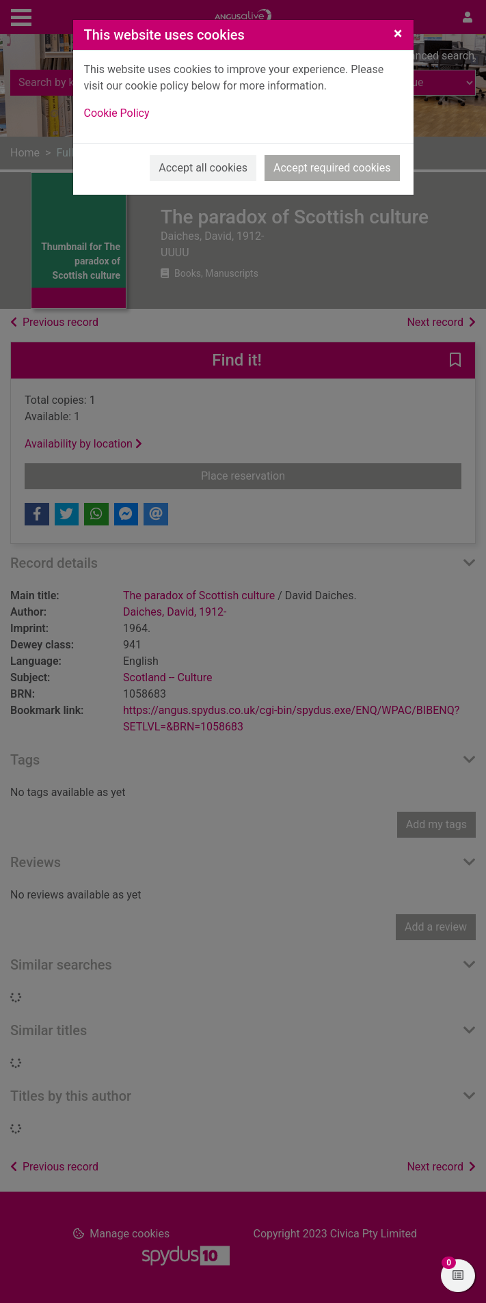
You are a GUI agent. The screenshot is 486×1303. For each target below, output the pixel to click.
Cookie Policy (117, 113)
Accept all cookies (203, 167)
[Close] (398, 33)
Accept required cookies (332, 167)
